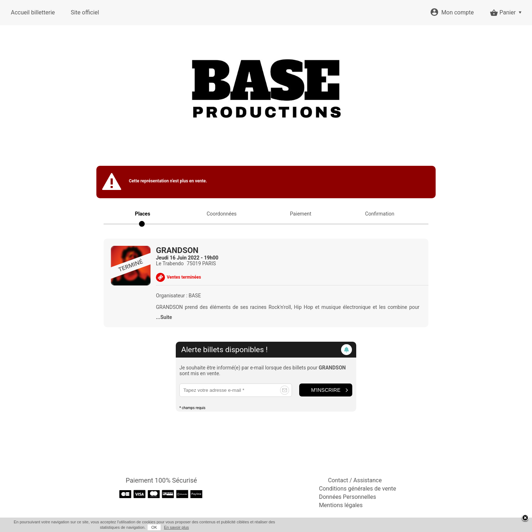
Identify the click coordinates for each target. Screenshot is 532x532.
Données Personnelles (347, 496)
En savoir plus (176, 527)
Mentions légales (341, 505)
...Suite (164, 317)
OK (154, 527)
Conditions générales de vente (357, 488)
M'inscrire (325, 390)
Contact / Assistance (355, 480)
